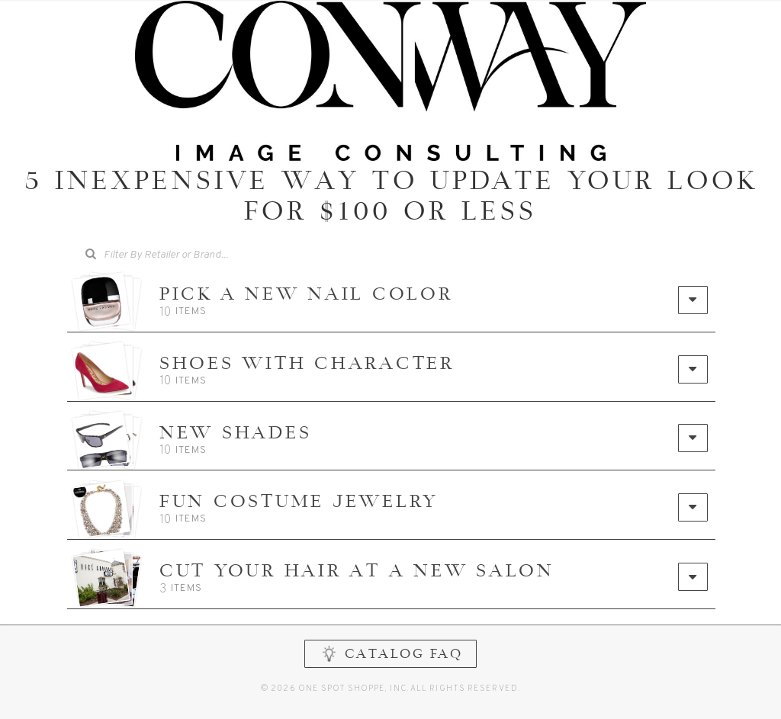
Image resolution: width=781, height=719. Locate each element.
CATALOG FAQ (391, 670)
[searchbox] (187, 254)
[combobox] (176, 255)
